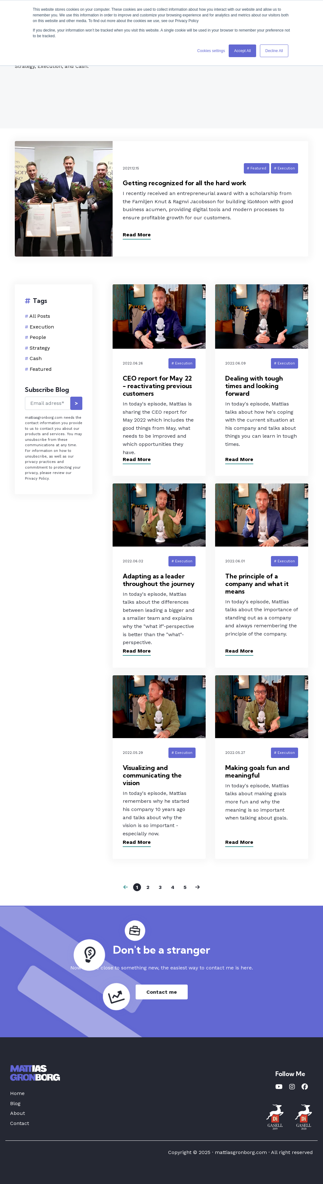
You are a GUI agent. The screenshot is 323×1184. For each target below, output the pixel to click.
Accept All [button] (242, 51)
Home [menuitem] (17, 1093)
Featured (41, 369)
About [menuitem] (17, 1113)
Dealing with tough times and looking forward (254, 385)
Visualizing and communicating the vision (152, 775)
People (38, 337)
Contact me (161, 992)
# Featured (256, 168)
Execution (42, 327)
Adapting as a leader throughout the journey (159, 580)
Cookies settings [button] (211, 51)
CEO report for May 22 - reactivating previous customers (157, 385)
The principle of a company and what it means (257, 583)
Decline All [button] (274, 51)
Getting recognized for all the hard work (184, 183)
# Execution (284, 168)
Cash (36, 358)
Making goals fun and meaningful (257, 771)
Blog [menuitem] (15, 1103)
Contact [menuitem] (19, 1123)
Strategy (40, 348)
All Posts (39, 316)
